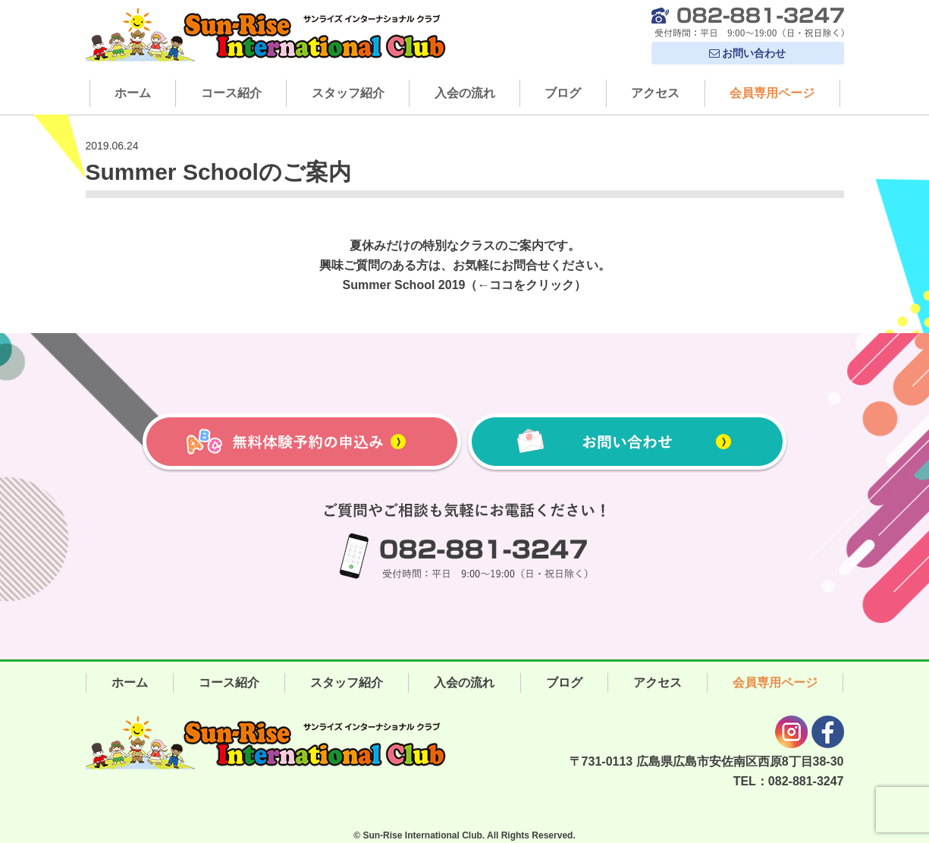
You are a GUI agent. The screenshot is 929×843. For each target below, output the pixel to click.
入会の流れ (465, 93)
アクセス (655, 93)
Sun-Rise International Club (422, 835)
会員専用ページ (772, 93)
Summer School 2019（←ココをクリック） (465, 284)
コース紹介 (231, 93)
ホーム (133, 93)
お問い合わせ (747, 53)
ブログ (563, 93)
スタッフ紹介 (348, 93)
